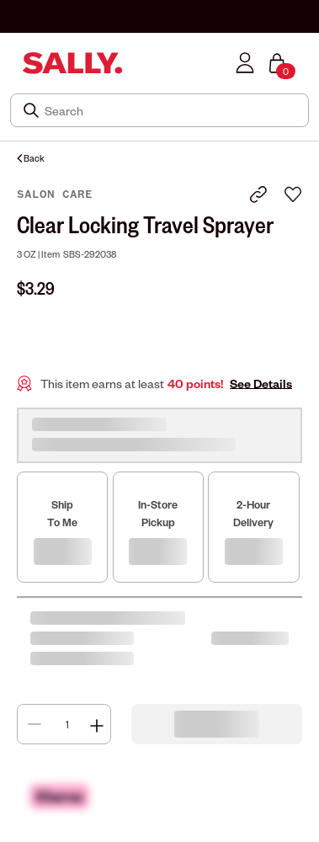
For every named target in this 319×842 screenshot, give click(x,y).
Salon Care (55, 194)
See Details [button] (261, 384)
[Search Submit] (33, 110)
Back (31, 158)
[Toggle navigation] (11, 63)
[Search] (171, 110)
